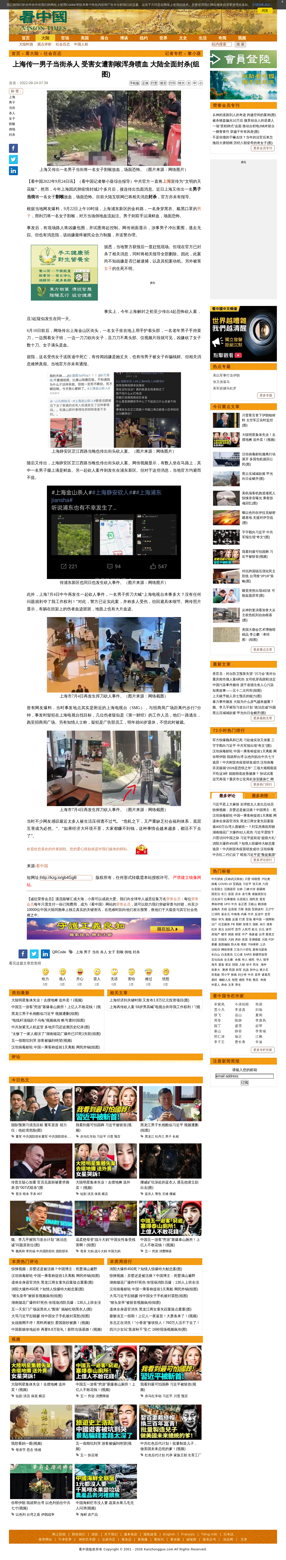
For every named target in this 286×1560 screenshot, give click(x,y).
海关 (214, 964)
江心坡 (238, 954)
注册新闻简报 (226, 1061)
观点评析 (44, 44)
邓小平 (225, 974)
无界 (244, 1539)
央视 (238, 959)
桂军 (239, 969)
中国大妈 (114, 1251)
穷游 (155, 1251)
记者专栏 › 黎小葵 (183, 53)
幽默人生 (225, 979)
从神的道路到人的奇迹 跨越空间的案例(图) (244, 115)
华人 (245, 959)
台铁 (240, 889)
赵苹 (259, 1026)
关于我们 (111, 1534)
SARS (248, 954)
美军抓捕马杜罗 (224, 388)
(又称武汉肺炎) (234, 879)
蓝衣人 (149, 1194)
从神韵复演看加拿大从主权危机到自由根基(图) (258, 615)
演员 (90, 1194)
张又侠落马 (221, 382)
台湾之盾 (33, 1514)
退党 (262, 899)
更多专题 (266, 395)
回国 (235, 964)
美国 (85, 38)
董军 (19, 1136)
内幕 (244, 914)
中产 (245, 934)
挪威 (172, 1194)
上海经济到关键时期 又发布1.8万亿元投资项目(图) (149, 1000)
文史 (183, 38)
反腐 (235, 919)
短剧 (83, 1194)
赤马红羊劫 (88, 1136)
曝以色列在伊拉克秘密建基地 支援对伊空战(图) (258, 518)
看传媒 (175, 1539)
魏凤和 (20, 1251)
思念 (30, 1450)
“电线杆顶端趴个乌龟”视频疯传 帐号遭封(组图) (48, 1020)
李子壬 (219, 1042)
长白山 (215, 954)
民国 (232, 969)
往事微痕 (230, 899)
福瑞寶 (191, 1539)
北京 (214, 939)
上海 (12, 97)
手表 (33, 1194)
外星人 (215, 984)
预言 (117, 1136)
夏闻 (259, 1015)
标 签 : (16, 91)
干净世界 (65, 1539)
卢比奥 (265, 879)
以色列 (21, 1514)
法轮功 (215, 949)
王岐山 (252, 904)
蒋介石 (264, 969)
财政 (231, 934)
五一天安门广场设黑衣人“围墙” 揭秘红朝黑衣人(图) (51, 1309)
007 (39, 1194)
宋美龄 (215, 974)
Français (188, 1534)
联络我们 (78, 1534)
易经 (214, 979)
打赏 (154, 83)
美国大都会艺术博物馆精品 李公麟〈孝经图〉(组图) (258, 634)
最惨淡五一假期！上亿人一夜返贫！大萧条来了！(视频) (153, 1316)
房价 (238, 939)
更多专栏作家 (262, 1050)
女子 (12, 118)
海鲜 (83, 1514)
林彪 (234, 974)
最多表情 (260, 796)
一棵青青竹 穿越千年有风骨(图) (235, 131)
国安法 (215, 894)
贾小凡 (219, 1009)
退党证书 (209, 1539)
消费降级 (165, 1251)
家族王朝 (180, 1455)
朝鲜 (239, 924)
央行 (262, 924)
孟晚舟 (215, 909)
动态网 (228, 1539)
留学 (266, 959)
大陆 (45, 38)
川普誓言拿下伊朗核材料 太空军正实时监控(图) (258, 420)
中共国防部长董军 (35, 1136)
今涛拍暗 (242, 1004)
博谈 (124, 38)
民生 (256, 964)
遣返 (221, 964)
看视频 (143, 1539)
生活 (203, 38)
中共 (234, 904)
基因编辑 (224, 944)
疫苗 (231, 894)
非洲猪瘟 (255, 939)
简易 (259, 1004)
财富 (238, 934)
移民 (251, 959)
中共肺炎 (217, 879)
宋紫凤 (219, 1004)
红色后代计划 (155, 1455)
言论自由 (217, 959)
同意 (265, 10)
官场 (65, 38)
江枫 (259, 1036)
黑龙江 (149, 1136)
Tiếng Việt (209, 1534)
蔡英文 (270, 934)
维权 (244, 944)
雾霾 (214, 944)
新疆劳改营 (260, 954)
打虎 (242, 919)
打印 (172, 83)
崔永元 (225, 914)
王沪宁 (269, 909)
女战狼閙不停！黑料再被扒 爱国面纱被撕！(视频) (50, 1323)
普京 (19, 1194)
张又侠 (256, 884)
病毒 (214, 884)
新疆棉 (261, 889)
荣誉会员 (173, 899)
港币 (268, 929)
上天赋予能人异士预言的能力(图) (237, 696)
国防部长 (62, 1251)
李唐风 (260, 1020)
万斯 (241, 909)
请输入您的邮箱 (244, 1070)
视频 (242, 38)
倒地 (12, 129)
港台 (104, 38)
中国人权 (81, 44)
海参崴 (253, 934)
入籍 (242, 964)
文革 (231, 984)
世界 (163, 38)
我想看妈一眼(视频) (26, 1443)
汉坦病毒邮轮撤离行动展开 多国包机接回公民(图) (258, 459)
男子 (12, 102)
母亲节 (21, 1450)
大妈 (90, 1251)
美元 (221, 929)
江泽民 (215, 914)
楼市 (224, 934)
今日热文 (20, 1080)
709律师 (253, 944)
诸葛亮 (266, 974)
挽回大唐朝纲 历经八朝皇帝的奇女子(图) (242, 143)
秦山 (217, 1031)
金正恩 (242, 904)
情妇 (214, 919)
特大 (181, 83)
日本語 (229, 1534)
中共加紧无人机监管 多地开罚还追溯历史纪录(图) (50, 1027)
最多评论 (227, 796)
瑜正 (238, 1036)
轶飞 (217, 1015)
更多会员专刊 (262, 148)
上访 (262, 944)
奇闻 (222, 38)
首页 (26, 38)
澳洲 (225, 969)
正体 (145, 83)
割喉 (12, 124)
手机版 (134, 83)
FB (233, 924)
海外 (264, 964)
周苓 (217, 1020)
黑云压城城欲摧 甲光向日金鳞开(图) (239, 713)
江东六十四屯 (242, 949)
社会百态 (63, 44)
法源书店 (108, 1539)
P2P (271, 939)
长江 (224, 894)
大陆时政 (26, 44)
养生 (238, 984)
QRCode (59, 952)
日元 (262, 929)
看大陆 (32, 53)
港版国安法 (259, 894)
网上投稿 (59, 1534)
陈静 (238, 1020)
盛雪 (238, 1026)
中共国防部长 (58, 1136)
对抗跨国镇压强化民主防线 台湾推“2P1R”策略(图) (258, 576)
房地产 (215, 934)
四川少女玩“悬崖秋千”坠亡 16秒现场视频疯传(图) (148, 1329)
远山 (238, 1015)
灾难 (165, 1194)
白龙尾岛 (227, 954)
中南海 (235, 914)
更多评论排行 (262, 860)
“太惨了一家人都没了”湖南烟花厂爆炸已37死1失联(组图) (56, 1034)
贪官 (267, 914)
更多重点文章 (262, 649)
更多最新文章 (262, 718)
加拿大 (247, 924)
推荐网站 (45, 1539)
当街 (12, 108)
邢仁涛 (219, 1036)
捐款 (95, 1534)
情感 (37, 1450)
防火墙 (235, 944)
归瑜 (259, 1009)
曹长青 (240, 1042)
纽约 (144, 38)
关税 (224, 909)
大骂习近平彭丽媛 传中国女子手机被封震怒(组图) (50, 1316)
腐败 (228, 919)
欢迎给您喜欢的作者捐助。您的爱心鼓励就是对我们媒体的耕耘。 (78, 849)
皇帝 (258, 974)
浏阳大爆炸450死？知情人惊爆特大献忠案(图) (47, 1289)
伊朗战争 (48, 1514)
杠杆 (214, 929)
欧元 (255, 929)
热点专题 (222, 366)
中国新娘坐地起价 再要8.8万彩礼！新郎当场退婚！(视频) (56, 1329)
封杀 (12, 134)
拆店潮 (93, 1455)
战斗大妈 (101, 1251)
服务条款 (130, 1534)
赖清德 (262, 904)
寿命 (224, 984)
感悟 (242, 979)
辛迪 (259, 1042)
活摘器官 (230, 889)
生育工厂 (194, 1455)
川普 (110, 1136)
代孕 (169, 1455)
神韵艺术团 (87, 1539)
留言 (163, 83)
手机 (249, 979)
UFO (227, 904)
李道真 (240, 1009)
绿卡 (249, 964)
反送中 (259, 914)
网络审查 (227, 949)
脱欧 (256, 924)
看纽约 (159, 1539)
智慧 (235, 979)
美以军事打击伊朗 (226, 375)
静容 (238, 1031)
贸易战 (237, 884)
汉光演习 (217, 899)
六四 (265, 884)
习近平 (101, 1136)
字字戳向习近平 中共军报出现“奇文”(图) (241, 745)
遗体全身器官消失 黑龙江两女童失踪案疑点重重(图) (52, 1282)
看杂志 (127, 1539)
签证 (228, 964)
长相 (175, 1136)
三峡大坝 (249, 889)
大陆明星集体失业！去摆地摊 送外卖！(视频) (47, 1000)
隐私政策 (150, 1534)
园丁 (217, 1026)
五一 (148, 1251)
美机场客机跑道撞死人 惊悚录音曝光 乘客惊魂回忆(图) (258, 498)
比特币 (229, 929)
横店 (105, 1194)
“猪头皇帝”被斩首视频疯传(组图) (37, 1296)
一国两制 (268, 919)
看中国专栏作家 (228, 996)
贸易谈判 (258, 909)
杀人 (12, 113)
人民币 (246, 929)
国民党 (254, 899)
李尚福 (30, 1251)
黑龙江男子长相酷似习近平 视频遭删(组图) (45, 1014)
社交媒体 (224, 924)
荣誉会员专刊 (226, 105)
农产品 (93, 1514)
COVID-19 (225, 884)
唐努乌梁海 (259, 949)
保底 (98, 1194)
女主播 (229, 959)
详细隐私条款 (261, 4)
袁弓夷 (246, 894)
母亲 (83, 1251)
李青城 (260, 1031)
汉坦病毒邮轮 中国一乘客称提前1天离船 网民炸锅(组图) (55, 1047)
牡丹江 (159, 1136)
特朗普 (256, 879)
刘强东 (222, 939)
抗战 (246, 969)
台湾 (262, 934)
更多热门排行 (262, 784)
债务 (269, 924)
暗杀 (26, 1194)
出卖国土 (217, 889)
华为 (221, 919)
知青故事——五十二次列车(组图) (237, 690)
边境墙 (232, 909)
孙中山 (254, 969)
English (169, 1534)
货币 (238, 929)
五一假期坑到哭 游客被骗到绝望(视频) (41, 1040)
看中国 (46, 20)
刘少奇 (242, 974)
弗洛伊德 (217, 904)
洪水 (238, 894)
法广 (214, 924)
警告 (158, 1194)
